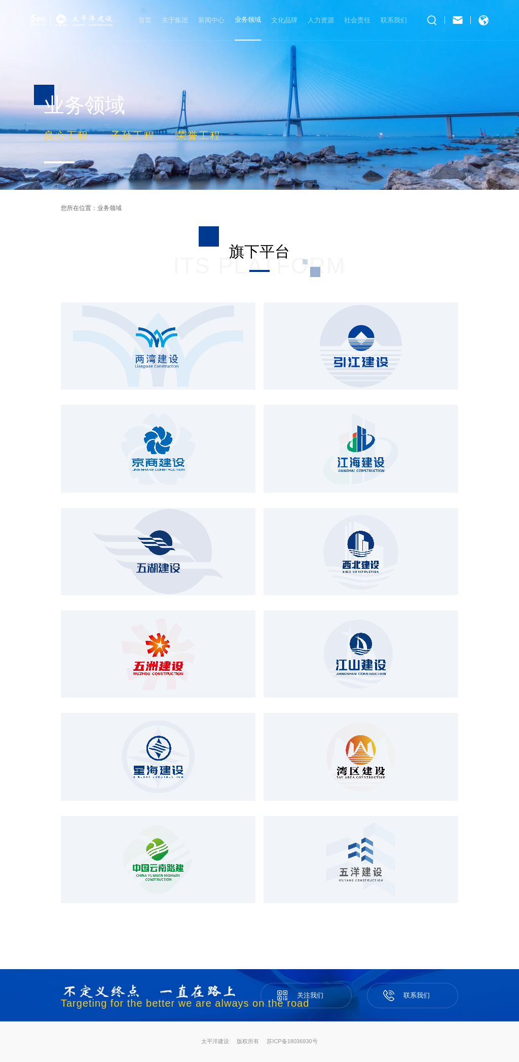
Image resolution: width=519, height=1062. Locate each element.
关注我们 (306, 991)
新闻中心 (211, 20)
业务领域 (109, 208)
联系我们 (394, 20)
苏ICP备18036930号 (292, 1041)
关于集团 (175, 20)
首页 (145, 20)
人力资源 (321, 20)
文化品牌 (284, 20)
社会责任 (357, 20)
